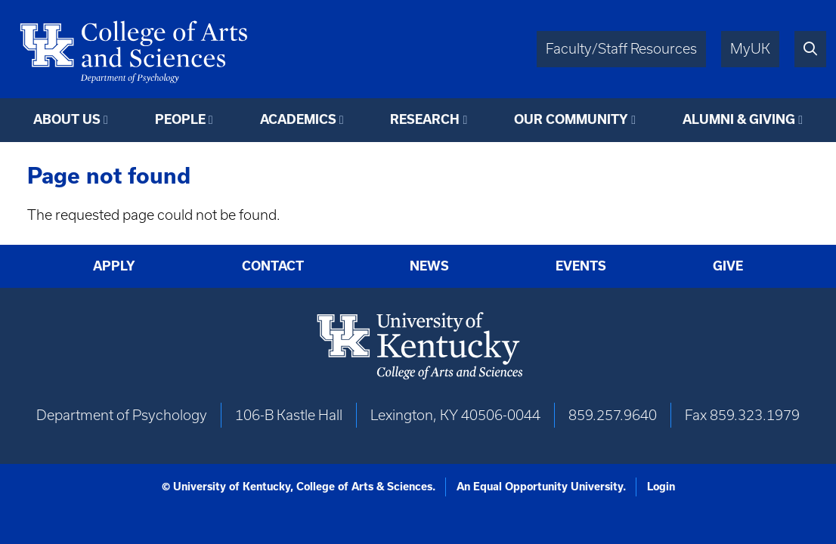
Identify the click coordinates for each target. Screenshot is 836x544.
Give (728, 266)
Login (661, 487)
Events (581, 266)
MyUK (750, 49)
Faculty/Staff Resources (621, 49)
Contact (273, 266)
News (429, 266)
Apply (114, 266)
